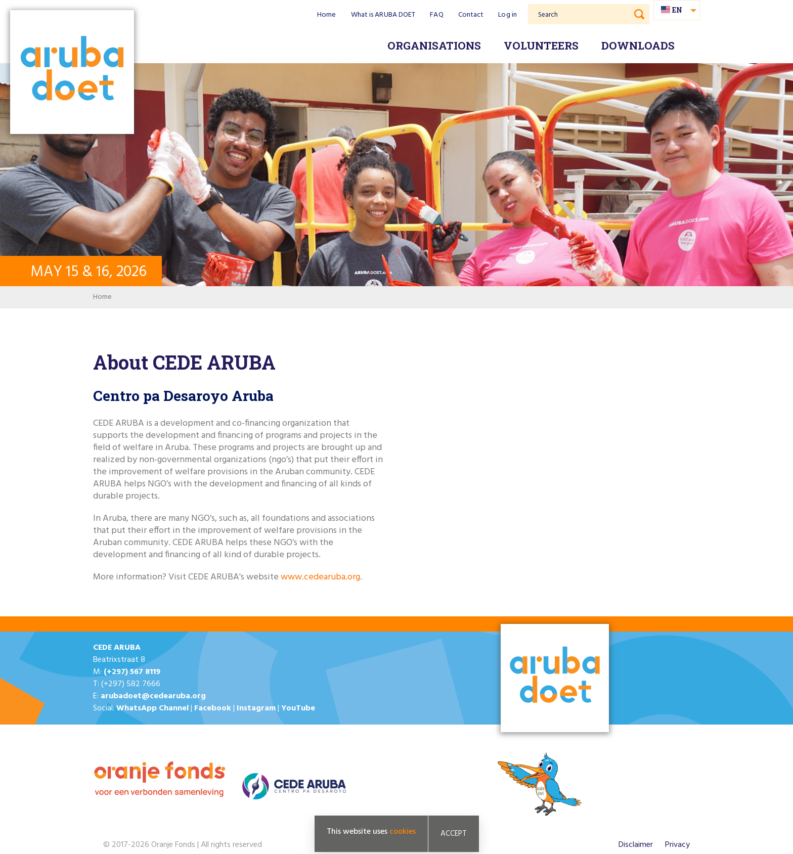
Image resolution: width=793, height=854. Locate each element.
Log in (507, 15)
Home (326, 15)
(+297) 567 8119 (132, 672)
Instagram (256, 708)
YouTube (298, 708)
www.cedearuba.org (320, 577)
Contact (471, 15)
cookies (402, 831)
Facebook (212, 708)
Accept (453, 834)
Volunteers (541, 45)
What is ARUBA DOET (383, 15)
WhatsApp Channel (152, 708)
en (677, 10)
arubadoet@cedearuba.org (153, 696)
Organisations (434, 45)
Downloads (638, 45)
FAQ (436, 15)
